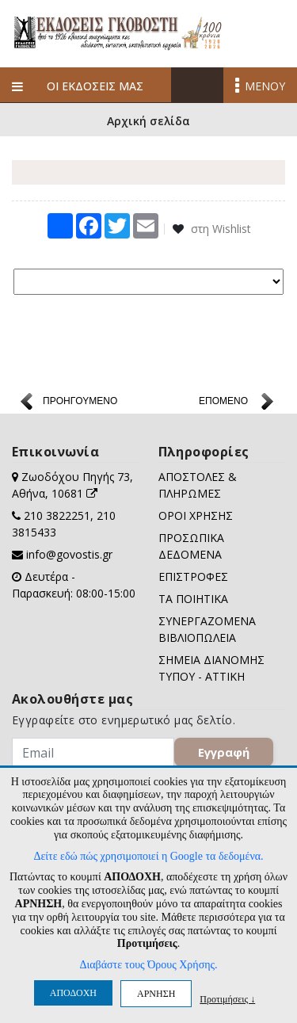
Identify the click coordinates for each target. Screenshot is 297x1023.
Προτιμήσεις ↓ (227, 999)
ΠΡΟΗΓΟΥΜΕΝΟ (80, 401)
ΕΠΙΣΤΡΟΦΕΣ (193, 576)
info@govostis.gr (69, 554)
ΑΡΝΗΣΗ (156, 993)
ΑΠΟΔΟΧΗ (73, 992)
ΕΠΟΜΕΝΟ (223, 401)
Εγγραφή (223, 752)
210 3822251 (57, 515)
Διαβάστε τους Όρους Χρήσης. (148, 965)
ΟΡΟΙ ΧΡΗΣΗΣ (195, 515)
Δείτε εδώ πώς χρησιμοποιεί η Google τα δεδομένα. (148, 856)
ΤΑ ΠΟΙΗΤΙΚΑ (193, 598)
